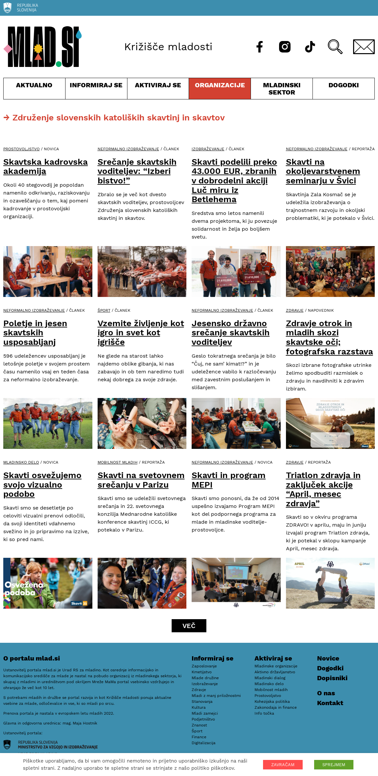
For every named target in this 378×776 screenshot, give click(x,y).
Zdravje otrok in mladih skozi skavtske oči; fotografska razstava (329, 337)
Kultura (199, 707)
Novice (328, 658)
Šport (104, 310)
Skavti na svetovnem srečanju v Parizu (141, 480)
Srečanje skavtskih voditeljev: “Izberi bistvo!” (137, 171)
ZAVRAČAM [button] (282, 764)
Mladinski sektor (281, 90)
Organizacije (220, 90)
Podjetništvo (203, 719)
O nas (326, 693)
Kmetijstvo (202, 672)
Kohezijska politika (272, 701)
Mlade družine (205, 678)
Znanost (199, 725)
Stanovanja (202, 701)
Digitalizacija (204, 743)
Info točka (264, 713)
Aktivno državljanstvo (275, 672)
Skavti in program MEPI (229, 480)
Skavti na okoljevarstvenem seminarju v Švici (323, 171)
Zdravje (295, 310)
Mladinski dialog (270, 678)
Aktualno (34, 90)
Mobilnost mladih (118, 462)
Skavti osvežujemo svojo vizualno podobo (42, 484)
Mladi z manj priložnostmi (216, 695)
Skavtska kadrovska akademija (45, 166)
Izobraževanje (208, 149)
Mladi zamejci (205, 713)
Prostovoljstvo (21, 149)
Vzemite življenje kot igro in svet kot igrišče (141, 332)
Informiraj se (96, 90)
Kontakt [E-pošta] (330, 703)
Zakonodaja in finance (276, 707)
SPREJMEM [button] (333, 764)
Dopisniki (332, 678)
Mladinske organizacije (276, 666)
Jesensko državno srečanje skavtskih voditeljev (231, 332)
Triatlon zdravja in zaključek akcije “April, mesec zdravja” (323, 489)
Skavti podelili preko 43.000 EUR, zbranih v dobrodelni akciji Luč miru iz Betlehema (234, 180)
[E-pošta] (364, 46)
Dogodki (344, 85)
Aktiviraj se (158, 90)
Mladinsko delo (21, 462)
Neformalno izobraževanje (128, 149)
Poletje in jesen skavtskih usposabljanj (35, 332)
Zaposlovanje (204, 666)
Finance (199, 737)
